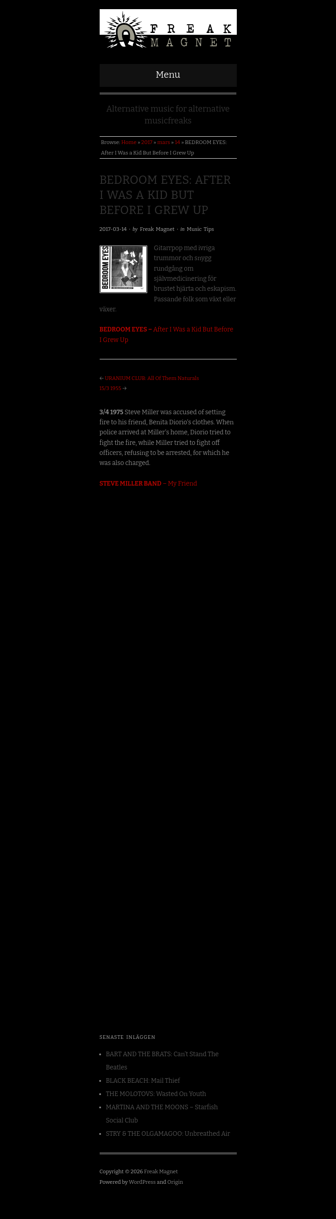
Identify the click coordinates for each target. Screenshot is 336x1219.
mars (163, 142)
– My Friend (148, 483)
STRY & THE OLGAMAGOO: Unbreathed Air (168, 1134)
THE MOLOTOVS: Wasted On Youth (156, 1094)
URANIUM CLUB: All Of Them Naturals (152, 378)
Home (128, 142)
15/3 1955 (111, 388)
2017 (146, 142)
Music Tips (200, 229)
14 (178, 142)
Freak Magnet (157, 229)
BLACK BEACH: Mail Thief (143, 1081)
